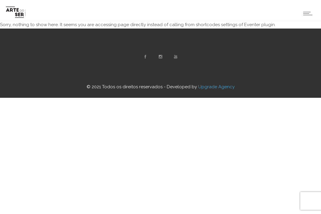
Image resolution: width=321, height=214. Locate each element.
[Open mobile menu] (309, 13)
